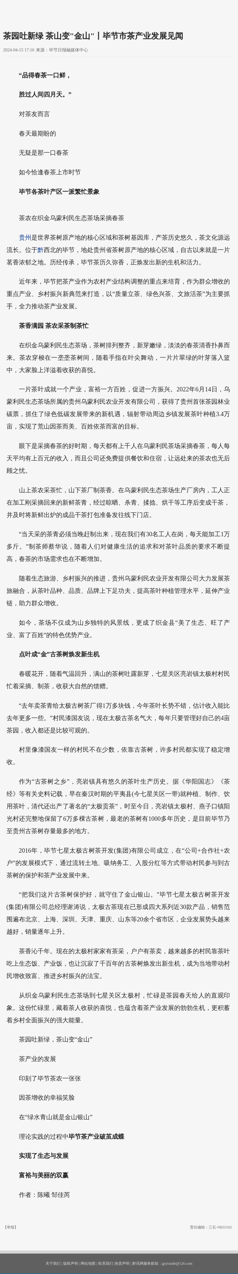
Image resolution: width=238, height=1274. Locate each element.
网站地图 (88, 1263)
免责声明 (122, 1263)
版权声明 (70, 1263)
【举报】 (10, 1227)
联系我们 (105, 1263)
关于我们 (53, 1263)
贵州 (25, 237)
